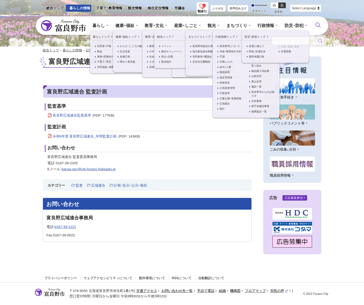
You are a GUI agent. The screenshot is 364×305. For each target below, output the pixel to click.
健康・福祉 (128, 25)
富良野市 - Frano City (63, 26)
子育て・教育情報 (109, 8)
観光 (211, 25)
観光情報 (133, 9)
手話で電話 (205, 291)
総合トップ (55, 8)
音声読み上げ (238, 8)
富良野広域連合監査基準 (83, 116)
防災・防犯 (290, 25)
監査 (79, 186)
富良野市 (50, 293)
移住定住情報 (156, 9)
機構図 (235, 291)
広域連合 (98, 186)
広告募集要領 (294, 198)
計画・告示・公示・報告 (130, 186)
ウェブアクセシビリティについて (108, 278)
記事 (89, 51)
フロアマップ (255, 291)
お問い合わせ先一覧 (177, 291)
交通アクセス (146, 291)
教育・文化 (156, 25)
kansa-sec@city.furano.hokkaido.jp (89, 169)
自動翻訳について (211, 278)
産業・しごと (186, 25)
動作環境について (152, 278)
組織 (222, 291)
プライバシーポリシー (60, 278)
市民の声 (279, 291)
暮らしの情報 (79, 8)
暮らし (103, 25)
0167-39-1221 (65, 227)
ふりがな (218, 8)
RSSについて (182, 278)
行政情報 (263, 25)
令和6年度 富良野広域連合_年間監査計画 (96, 137)
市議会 (179, 8)
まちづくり (235, 25)
